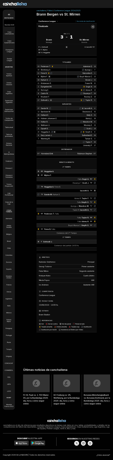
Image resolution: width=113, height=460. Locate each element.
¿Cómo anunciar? (103, 455)
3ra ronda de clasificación (85, 21)
